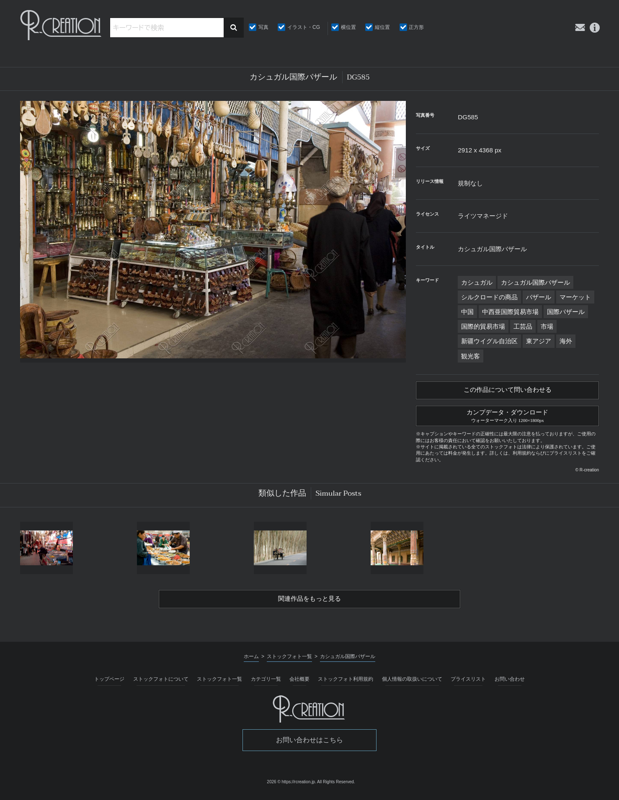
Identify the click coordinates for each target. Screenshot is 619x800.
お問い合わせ (510, 683)
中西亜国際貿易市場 (510, 311)
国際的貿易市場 (483, 326)
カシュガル (477, 282)
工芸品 (522, 326)
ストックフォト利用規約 (345, 683)
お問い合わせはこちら (309, 744)
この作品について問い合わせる (508, 391)
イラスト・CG (303, 27)
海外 (566, 341)
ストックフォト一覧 (219, 683)
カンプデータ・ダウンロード (507, 417)
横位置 (348, 27)
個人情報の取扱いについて (412, 683)
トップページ (109, 683)
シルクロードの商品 (489, 297)
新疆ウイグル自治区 (489, 341)
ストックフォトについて (160, 683)
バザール (538, 297)
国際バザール (566, 311)
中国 (467, 311)
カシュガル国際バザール (535, 282)
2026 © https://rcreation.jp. (291, 786)
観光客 (470, 356)
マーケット (575, 297)
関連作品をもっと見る (309, 602)
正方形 (416, 27)
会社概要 (299, 683)
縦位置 (382, 27)
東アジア (538, 341)
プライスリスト (468, 683)
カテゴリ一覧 (266, 683)
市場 (547, 326)
